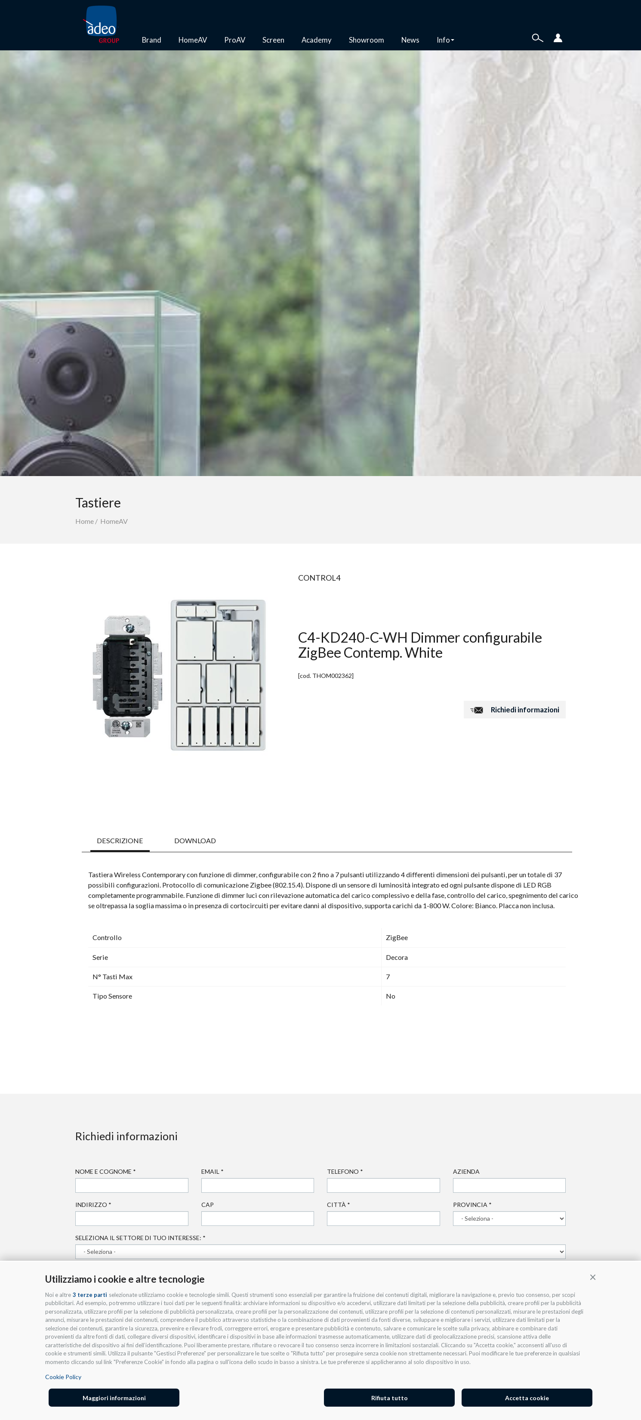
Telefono (345, 1171)
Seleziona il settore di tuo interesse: (140, 1237)
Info (445, 39)
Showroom (366, 39)
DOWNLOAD (195, 840)
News (410, 39)
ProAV (234, 39)
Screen (273, 39)
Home (84, 521)
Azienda (466, 1171)
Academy (317, 39)
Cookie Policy (63, 1376)
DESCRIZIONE (120, 840)
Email (212, 1171)
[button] (593, 1277)
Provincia (472, 1204)
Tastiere (98, 502)
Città (338, 1204)
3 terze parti (90, 1294)
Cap (207, 1204)
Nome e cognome (105, 1171)
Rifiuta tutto (389, 1397)
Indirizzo (93, 1204)
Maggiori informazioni (114, 1397)
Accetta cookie (527, 1397)
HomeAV (193, 39)
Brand (151, 39)
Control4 (319, 577)
